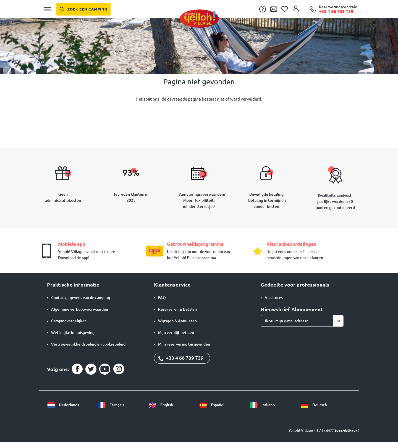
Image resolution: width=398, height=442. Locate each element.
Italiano (262, 405)
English (160, 405)
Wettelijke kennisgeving (73, 332)
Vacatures (274, 297)
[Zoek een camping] (83, 9)
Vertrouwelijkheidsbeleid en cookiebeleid (88, 344)
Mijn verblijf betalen (176, 332)
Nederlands (63, 405)
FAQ (162, 297)
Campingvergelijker (68, 321)
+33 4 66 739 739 (180, 358)
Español (211, 405)
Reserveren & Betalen (177, 309)
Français (111, 405)
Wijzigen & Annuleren (177, 321)
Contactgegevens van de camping (80, 297)
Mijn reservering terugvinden (184, 344)
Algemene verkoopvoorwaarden (79, 309)
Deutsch (313, 405)
